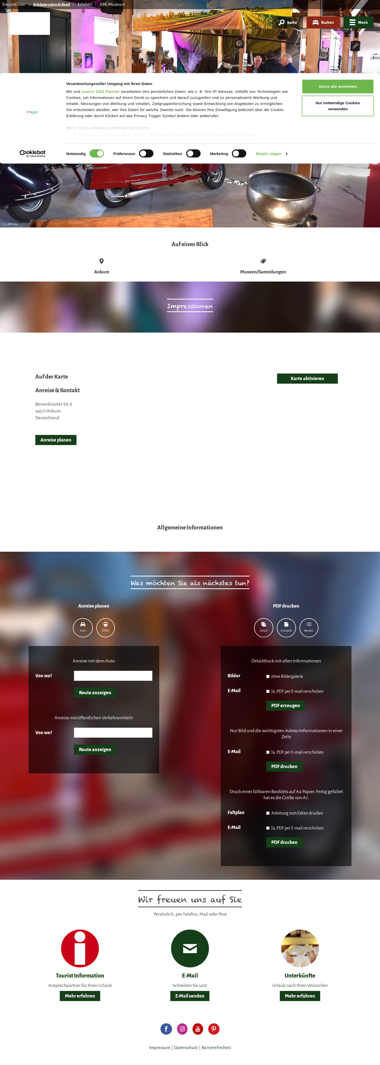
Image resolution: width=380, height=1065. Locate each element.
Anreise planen (55, 440)
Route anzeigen (95, 692)
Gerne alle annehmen (338, 13)
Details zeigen (268, 81)
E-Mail (234, 690)
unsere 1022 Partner (100, 18)
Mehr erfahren (80, 996)
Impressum (159, 1047)
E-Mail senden (189, 996)
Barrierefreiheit (216, 1047)
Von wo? (43, 675)
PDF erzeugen (285, 705)
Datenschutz (186, 1047)
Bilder (234, 675)
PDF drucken (284, 766)
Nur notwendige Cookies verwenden (338, 33)
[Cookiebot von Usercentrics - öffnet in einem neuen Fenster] (33, 81)
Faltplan (236, 812)
